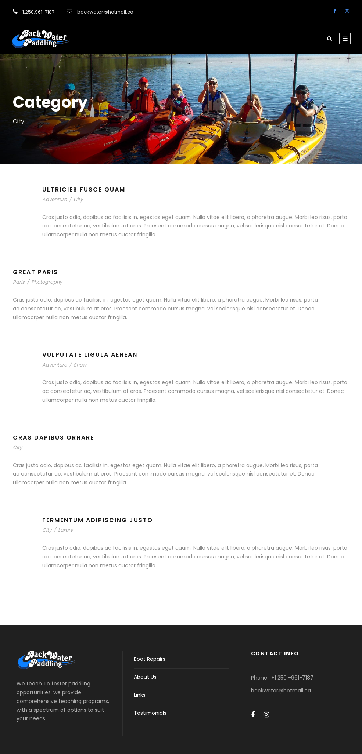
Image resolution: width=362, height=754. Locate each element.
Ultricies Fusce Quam (83, 189)
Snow (80, 364)
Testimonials (150, 713)
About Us (145, 677)
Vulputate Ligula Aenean (89, 354)
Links (140, 695)
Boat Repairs (149, 659)
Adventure (54, 199)
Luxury (65, 530)
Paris (19, 281)
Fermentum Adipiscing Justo (97, 520)
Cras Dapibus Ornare (53, 437)
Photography (46, 281)
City (78, 199)
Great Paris (35, 272)
